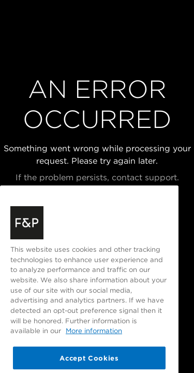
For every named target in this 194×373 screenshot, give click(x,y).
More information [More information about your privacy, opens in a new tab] (94, 338)
